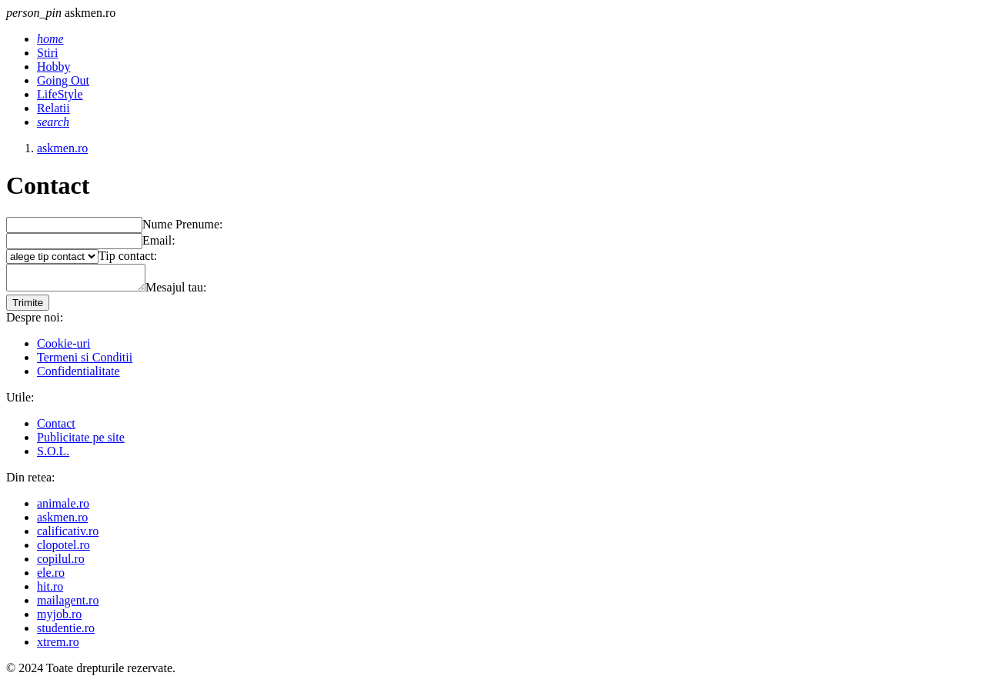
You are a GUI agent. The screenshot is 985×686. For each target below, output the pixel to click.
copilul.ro (61, 563)
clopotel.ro (63, 549)
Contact (56, 428)
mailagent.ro (67, 604)
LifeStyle (60, 94)
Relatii (53, 108)
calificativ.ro (67, 535)
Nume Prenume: (182, 224)
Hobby (54, 66)
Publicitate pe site (81, 441)
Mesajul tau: (191, 291)
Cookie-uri (63, 348)
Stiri (47, 52)
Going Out (63, 80)
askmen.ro (62, 521)
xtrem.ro (58, 646)
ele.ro (51, 577)
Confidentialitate (78, 375)
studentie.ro (66, 632)
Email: (158, 240)
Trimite (27, 307)
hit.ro (50, 591)
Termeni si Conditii (84, 361)
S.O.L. (53, 455)
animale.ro (63, 507)
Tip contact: (127, 255)
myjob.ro (59, 618)
